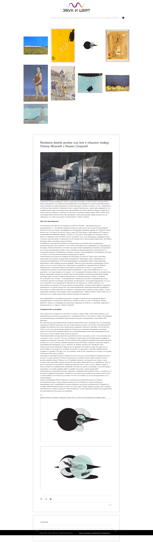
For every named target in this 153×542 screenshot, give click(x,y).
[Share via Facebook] (41, 499)
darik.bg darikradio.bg (85, 533)
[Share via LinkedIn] (51, 499)
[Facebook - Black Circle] (123, 18)
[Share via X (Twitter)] (46, 499)
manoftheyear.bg (96, 533)
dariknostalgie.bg (105, 533)
